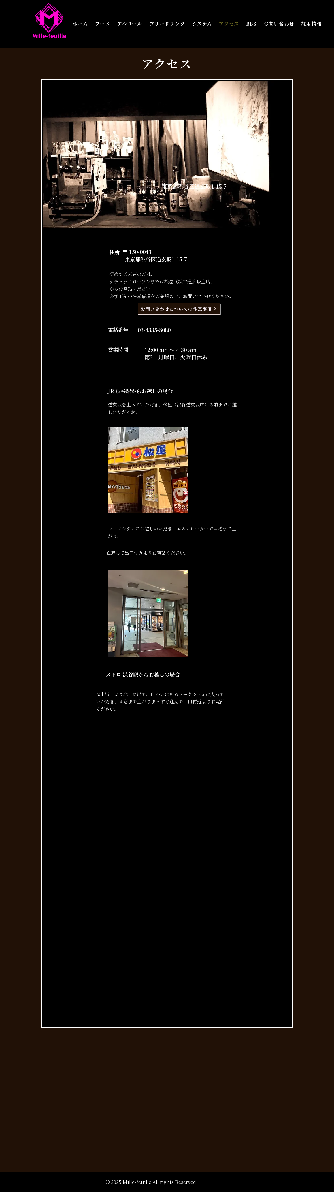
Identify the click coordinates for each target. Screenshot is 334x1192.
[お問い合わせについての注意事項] (179, 309)
